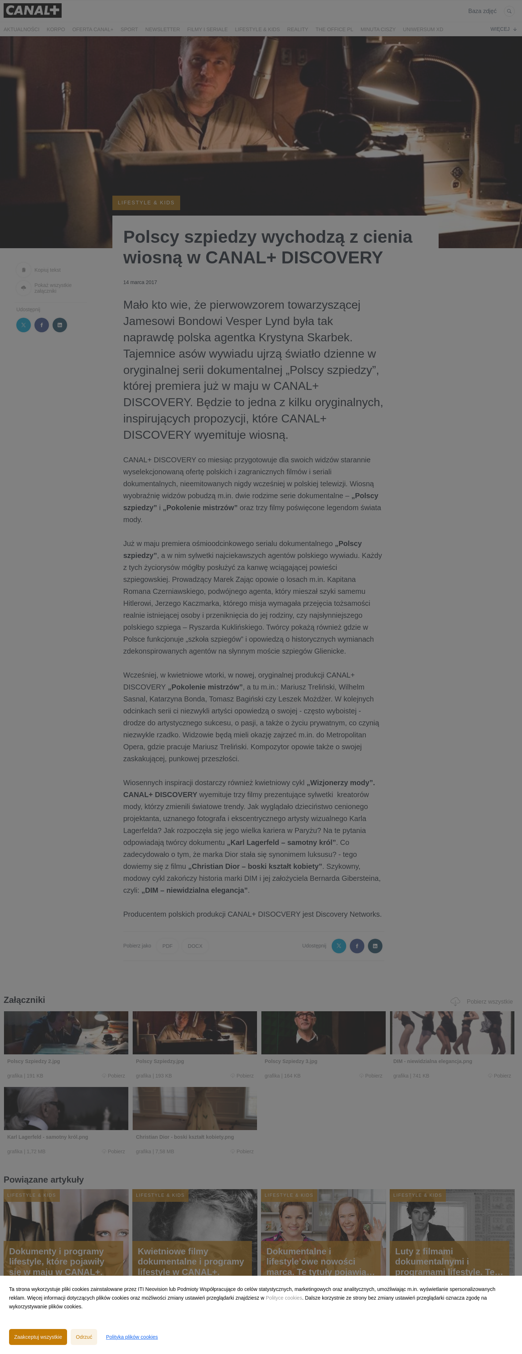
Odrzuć (84, 1337)
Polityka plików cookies (132, 1337)
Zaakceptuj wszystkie (38, 1337)
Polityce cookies (284, 1298)
